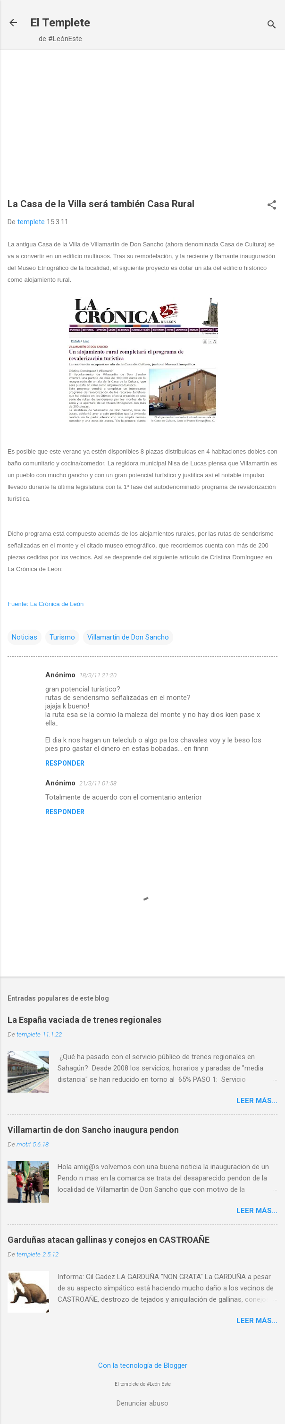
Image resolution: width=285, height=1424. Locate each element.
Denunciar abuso (142, 1403)
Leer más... (256, 1100)
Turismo (62, 637)
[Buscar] (271, 25)
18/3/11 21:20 (98, 675)
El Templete (60, 22)
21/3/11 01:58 (98, 783)
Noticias (24, 637)
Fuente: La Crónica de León (46, 603)
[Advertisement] (142, 128)
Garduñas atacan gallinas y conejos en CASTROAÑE (109, 1240)
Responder (64, 763)
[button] (271, 205)
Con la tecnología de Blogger (142, 1365)
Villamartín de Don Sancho (128, 637)
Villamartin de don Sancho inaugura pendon (93, 1130)
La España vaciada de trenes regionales (84, 1020)
